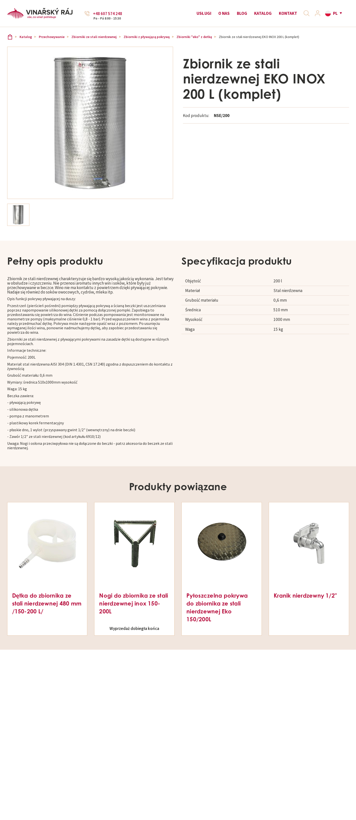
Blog (240, 15)
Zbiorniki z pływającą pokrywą (147, 40)
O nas (222, 15)
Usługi (202, 15)
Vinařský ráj (10, 40)
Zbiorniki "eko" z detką (194, 40)
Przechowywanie (52, 40)
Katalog (261, 15)
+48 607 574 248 (107, 15)
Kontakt (286, 15)
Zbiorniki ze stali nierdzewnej (94, 40)
